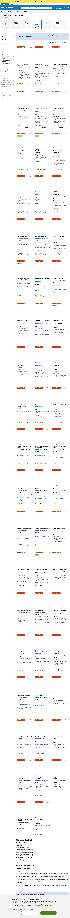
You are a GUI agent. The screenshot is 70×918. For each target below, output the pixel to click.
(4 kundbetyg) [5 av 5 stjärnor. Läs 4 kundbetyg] (61, 367)
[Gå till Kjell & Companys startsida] (7, 8)
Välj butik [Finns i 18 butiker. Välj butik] (61, 84)
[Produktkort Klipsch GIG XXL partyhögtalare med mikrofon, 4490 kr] (25, 808)
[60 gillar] (48, 388)
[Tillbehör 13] (8, 73)
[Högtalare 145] (7, 54)
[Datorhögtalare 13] (8, 67)
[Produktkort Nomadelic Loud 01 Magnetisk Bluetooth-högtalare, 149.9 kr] (25, 435)
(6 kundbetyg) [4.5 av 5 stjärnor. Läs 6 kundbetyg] (44, 612)
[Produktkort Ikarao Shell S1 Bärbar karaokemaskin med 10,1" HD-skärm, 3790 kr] (43, 54)
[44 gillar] (30, 720)
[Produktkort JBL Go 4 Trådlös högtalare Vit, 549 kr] (25, 600)
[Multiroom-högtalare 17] (8, 75)
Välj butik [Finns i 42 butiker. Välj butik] (44, 296)
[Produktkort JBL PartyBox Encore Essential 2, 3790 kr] (25, 226)
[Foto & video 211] (7, 52)
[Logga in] (58, 7)
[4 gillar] (49, 470)
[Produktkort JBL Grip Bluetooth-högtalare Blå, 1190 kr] (25, 518)
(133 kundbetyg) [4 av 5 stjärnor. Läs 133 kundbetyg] (45, 780)
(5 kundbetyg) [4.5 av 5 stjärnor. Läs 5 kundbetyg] (26, 822)
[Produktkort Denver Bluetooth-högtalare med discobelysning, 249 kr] (25, 98)
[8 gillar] (31, 593)
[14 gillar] (48, 303)
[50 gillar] (30, 47)
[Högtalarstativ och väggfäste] (45, 24)
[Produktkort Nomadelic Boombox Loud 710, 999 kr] (43, 394)
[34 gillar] (30, 635)
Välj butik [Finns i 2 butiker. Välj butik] (25, 504)
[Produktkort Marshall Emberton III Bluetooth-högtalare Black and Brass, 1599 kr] (60, 353)
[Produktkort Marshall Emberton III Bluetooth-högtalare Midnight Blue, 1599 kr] (43, 559)
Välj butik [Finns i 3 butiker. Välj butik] (43, 422)
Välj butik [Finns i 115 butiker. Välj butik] (62, 296)
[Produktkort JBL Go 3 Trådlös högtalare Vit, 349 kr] (43, 641)
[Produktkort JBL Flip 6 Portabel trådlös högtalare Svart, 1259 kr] (60, 641)
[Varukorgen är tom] (68, 7)
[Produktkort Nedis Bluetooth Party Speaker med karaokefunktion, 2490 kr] (25, 394)
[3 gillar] (31, 760)
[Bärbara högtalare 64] (8, 56)
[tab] (5, 4)
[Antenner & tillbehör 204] (7, 81)
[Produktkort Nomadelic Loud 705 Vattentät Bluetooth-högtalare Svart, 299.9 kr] (60, 182)
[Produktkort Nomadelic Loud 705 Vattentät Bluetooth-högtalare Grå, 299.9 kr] (43, 310)
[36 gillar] (48, 347)
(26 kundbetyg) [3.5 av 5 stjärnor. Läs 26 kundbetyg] (27, 111)
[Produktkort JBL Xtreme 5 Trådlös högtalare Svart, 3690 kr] (25, 140)
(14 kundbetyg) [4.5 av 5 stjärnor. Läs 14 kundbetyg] (44, 281)
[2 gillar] (31, 261)
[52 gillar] (66, 760)
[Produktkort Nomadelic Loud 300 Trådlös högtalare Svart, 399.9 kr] (60, 435)
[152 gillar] (30, 552)
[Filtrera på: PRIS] (7, 37)
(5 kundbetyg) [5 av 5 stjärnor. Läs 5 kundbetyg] (26, 238)
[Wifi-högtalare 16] (8, 71)
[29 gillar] (48, 593)
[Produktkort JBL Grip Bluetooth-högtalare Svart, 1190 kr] (25, 310)
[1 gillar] (66, 134)
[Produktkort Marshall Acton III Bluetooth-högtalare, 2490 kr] (43, 140)
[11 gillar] (48, 429)
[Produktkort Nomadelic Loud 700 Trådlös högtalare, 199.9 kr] (60, 559)
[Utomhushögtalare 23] (8, 69)
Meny (16, 8)
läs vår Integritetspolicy (28, 909)
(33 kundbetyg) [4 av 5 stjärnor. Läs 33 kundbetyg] (44, 406)
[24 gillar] (66, 47)
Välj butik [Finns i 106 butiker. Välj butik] (26, 340)
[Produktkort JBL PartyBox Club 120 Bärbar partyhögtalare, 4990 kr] (25, 353)
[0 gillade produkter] (65, 7)
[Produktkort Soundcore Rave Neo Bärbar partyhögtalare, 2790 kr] (25, 476)
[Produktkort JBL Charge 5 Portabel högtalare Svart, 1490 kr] (60, 600)
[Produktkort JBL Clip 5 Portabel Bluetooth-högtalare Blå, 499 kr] (60, 140)
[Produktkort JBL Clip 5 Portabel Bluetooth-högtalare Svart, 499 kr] (25, 54)
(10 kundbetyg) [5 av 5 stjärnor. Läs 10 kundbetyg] (44, 653)
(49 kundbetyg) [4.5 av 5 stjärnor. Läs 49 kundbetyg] (44, 530)
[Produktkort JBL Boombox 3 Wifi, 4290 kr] (43, 600)
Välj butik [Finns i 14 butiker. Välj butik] (44, 127)
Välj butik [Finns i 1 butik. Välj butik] (60, 586)
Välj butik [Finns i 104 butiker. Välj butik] (26, 127)
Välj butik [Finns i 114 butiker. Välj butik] (62, 463)
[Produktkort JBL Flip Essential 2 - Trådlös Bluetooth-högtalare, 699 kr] (25, 559)
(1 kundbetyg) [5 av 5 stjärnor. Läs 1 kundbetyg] (26, 490)
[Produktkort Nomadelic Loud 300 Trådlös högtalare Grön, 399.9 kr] (60, 476)
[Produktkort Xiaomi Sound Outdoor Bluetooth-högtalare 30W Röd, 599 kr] (60, 518)
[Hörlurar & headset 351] (7, 46)
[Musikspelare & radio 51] (7, 83)
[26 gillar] (48, 47)
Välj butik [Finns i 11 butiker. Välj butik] (26, 169)
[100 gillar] (65, 677)
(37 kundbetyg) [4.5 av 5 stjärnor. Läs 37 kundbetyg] (62, 740)
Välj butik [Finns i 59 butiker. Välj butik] (61, 381)
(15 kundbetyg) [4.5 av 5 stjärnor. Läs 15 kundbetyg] (44, 449)
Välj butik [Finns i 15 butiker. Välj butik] (26, 212)
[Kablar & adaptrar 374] (7, 50)
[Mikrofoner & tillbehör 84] (7, 85)
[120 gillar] (30, 91)
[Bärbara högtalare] (14, 24)
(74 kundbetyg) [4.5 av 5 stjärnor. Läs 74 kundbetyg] (27, 67)
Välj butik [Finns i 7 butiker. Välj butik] (61, 169)
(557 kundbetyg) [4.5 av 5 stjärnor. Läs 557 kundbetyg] (27, 572)
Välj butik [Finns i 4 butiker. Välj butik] (61, 254)
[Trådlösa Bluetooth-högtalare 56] (8, 61)
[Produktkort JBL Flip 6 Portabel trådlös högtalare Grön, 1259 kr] (25, 766)
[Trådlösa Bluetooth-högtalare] (35, 24)
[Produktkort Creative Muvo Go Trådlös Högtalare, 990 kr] (43, 726)
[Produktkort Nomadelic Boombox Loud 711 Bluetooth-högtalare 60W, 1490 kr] (43, 435)
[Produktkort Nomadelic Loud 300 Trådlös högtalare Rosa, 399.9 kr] (43, 476)
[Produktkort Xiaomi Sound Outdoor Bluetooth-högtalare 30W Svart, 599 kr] (43, 683)
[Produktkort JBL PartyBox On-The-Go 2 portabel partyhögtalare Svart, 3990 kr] (25, 268)
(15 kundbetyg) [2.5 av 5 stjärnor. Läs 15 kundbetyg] (62, 695)
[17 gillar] (66, 470)
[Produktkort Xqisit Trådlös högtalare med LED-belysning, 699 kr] (43, 766)
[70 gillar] (66, 552)
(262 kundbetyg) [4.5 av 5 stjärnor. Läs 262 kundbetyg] (62, 613)
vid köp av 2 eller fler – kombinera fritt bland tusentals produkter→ (35, 1)
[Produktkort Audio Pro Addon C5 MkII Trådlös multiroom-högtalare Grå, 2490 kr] (25, 683)
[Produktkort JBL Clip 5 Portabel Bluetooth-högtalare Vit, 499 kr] (43, 98)
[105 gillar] (65, 176)
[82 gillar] (66, 720)
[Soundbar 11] (8, 58)
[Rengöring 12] (7, 98)
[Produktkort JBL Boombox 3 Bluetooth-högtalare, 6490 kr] (60, 226)
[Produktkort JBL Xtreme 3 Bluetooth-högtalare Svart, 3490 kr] (60, 726)
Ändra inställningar (14, 913)
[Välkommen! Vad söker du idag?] (37, 8)
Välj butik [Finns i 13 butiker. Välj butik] (61, 340)
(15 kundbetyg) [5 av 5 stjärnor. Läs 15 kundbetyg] (62, 239)
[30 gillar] (30, 347)
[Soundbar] (24, 24)
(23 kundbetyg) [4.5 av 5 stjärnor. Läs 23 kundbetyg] (62, 66)
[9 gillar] (31, 219)
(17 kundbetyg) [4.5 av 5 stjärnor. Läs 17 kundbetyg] (62, 449)
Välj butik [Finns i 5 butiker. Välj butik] (61, 127)
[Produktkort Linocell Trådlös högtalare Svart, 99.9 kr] (43, 226)
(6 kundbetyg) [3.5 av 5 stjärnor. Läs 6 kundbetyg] (44, 820)
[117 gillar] (65, 635)
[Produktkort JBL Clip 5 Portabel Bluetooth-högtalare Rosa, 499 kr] (60, 98)
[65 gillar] (48, 511)
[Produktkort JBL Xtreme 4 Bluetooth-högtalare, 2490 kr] (60, 54)
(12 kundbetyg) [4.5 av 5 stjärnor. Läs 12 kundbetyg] (27, 653)
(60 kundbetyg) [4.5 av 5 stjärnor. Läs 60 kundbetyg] (44, 365)
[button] (8, 17)
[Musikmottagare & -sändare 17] (7, 87)
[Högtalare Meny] (13, 11)
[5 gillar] (31, 176)
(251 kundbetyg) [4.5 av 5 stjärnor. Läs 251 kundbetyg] (62, 655)
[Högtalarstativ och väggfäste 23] (8, 64)
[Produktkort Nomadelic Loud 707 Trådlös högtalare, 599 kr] (43, 182)
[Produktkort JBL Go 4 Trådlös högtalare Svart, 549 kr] (43, 353)
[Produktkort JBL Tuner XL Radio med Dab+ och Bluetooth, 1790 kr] (25, 726)
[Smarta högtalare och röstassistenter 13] (8, 78)
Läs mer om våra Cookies (17, 909)
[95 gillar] (48, 760)
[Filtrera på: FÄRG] (7, 34)
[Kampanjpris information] (24, 70)
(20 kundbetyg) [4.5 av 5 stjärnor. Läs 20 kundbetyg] (44, 69)
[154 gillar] (48, 219)
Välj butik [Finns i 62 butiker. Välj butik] (26, 545)
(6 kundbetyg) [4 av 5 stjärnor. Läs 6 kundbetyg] (26, 323)
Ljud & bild (4, 43)
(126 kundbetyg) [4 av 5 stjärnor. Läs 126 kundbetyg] (62, 571)
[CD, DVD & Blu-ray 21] (7, 96)
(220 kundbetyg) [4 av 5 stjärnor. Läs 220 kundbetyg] (45, 238)
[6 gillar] (31, 388)
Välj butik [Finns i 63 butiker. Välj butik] (44, 84)
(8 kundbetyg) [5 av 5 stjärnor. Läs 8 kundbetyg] (26, 697)
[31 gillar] (66, 261)
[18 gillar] (66, 347)
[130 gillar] (48, 176)
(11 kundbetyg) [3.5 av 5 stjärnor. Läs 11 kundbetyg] (44, 738)
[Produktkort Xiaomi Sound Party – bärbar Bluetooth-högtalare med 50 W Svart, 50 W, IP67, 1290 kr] (60, 310)
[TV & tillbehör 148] (7, 48)
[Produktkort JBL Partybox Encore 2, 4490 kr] (25, 182)
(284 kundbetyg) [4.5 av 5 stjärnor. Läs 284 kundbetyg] (62, 196)
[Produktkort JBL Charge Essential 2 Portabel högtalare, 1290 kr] (60, 766)
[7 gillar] (66, 91)
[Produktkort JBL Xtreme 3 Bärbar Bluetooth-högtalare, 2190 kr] (43, 268)
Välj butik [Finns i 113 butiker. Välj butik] (44, 463)
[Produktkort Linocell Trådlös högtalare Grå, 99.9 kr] (60, 268)
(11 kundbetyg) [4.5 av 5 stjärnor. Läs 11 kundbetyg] (27, 367)
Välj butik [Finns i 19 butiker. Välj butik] (26, 254)
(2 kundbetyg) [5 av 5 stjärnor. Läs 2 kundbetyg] (26, 194)
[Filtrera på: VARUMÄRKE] (7, 39)
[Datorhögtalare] (55, 24)
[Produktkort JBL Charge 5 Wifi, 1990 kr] (25, 641)
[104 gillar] (65, 593)
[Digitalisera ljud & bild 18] (7, 90)
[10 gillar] (66, 219)
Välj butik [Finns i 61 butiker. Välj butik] (26, 84)
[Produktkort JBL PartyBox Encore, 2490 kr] (43, 808)
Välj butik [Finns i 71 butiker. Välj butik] (26, 463)
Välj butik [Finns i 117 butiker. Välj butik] (44, 212)
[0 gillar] (49, 91)
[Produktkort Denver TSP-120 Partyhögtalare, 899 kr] (60, 683)
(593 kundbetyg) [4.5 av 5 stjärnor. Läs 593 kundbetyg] (45, 194)
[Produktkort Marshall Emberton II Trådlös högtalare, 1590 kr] (43, 518)
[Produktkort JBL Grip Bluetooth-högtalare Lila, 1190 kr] (60, 394)
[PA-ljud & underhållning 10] (7, 93)
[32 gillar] (30, 429)
